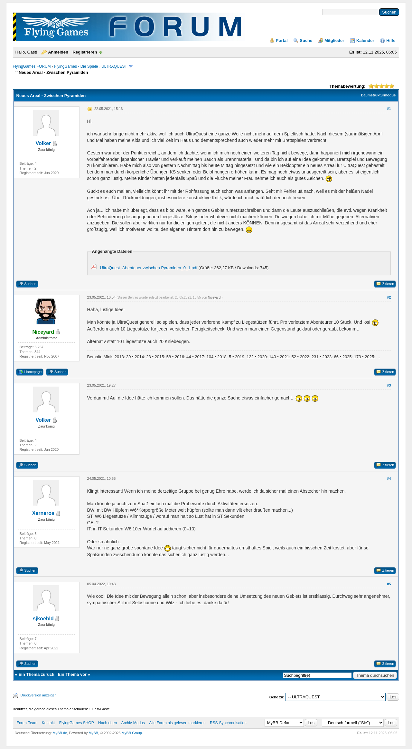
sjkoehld (43, 618)
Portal (282, 40)
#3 (389, 385)
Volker (43, 143)
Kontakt (48, 723)
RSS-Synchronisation (228, 723)
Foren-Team (27, 723)
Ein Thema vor (72, 674)
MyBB (93, 733)
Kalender (365, 40)
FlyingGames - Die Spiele (76, 66)
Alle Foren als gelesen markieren (177, 723)
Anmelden (58, 52)
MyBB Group (132, 733)
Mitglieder (334, 40)
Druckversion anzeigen (39, 695)
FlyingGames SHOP (76, 723)
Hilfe (390, 40)
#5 (389, 584)
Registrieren (85, 52)
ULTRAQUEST (114, 66)
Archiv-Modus (133, 723)
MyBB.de (60, 733)
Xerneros (43, 513)
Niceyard (214, 297)
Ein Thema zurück (36, 674)
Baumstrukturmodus (378, 95)
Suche (306, 40)
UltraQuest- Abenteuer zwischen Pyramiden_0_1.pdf (148, 267)
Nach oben (107, 723)
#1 (389, 109)
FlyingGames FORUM (32, 66)
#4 (389, 478)
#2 (389, 297)
